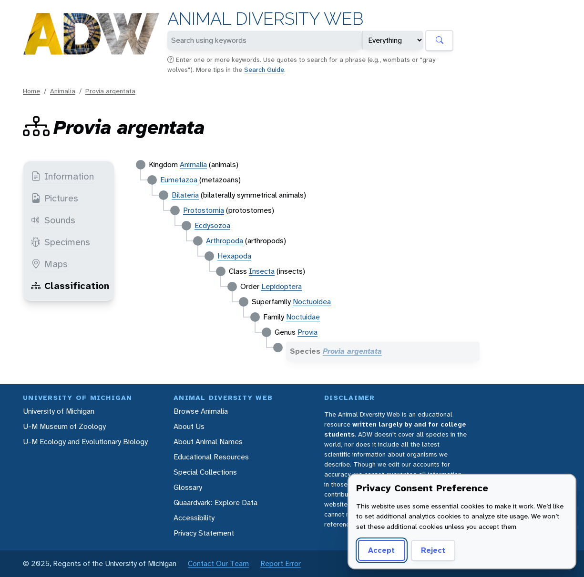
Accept (381, 550)
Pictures (54, 198)
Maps (49, 264)
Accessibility (194, 518)
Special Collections (205, 472)
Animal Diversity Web (265, 18)
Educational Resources (211, 457)
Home (31, 91)
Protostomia (203, 210)
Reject (433, 550)
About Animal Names (208, 442)
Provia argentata (110, 91)
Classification (70, 286)
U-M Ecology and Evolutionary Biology (85, 442)
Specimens (60, 242)
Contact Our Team (218, 563)
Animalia (62, 91)
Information (62, 176)
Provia (307, 332)
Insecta (262, 271)
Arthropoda (224, 241)
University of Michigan (58, 411)
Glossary (188, 487)
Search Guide (264, 69)
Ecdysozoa (212, 225)
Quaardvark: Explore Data (215, 502)
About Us (189, 426)
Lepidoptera (281, 286)
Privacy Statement (204, 533)
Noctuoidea (312, 302)
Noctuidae (303, 317)
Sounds (53, 220)
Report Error (280, 563)
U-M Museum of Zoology (64, 426)
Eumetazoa (178, 180)
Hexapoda (234, 256)
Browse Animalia (201, 411)
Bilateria (185, 195)
